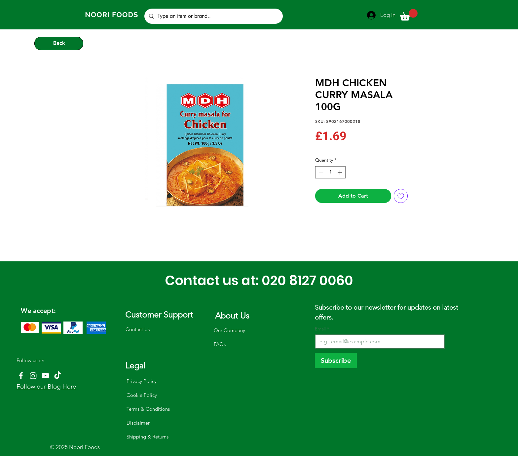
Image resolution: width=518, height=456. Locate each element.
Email (322, 329)
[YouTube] (45, 375)
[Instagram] (33, 375)
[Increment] (340, 172)
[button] (409, 14)
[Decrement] (320, 172)
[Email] (377, 341)
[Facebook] (21, 375)
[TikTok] (57, 375)
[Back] (58, 43)
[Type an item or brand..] (213, 16)
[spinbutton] (330, 172)
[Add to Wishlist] (401, 196)
